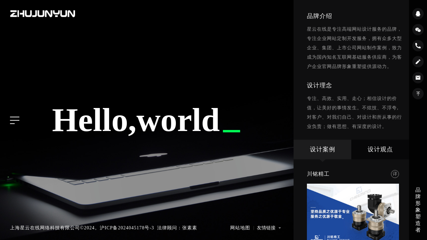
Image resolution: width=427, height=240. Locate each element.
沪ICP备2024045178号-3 (127, 227)
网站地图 (240, 227)
